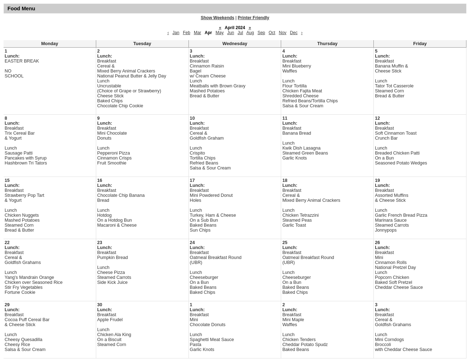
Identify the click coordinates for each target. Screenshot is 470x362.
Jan (176, 32)
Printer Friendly (253, 17)
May (219, 32)
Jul (240, 32)
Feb (186, 32)
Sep (261, 32)
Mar (197, 32)
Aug (250, 32)
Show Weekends (217, 17)
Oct (272, 32)
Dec (293, 32)
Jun (230, 32)
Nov (282, 32)
